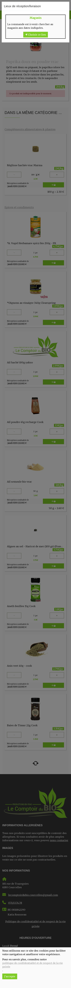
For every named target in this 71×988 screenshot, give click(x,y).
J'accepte (9, 976)
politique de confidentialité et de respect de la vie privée (32, 965)
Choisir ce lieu (35, 34)
